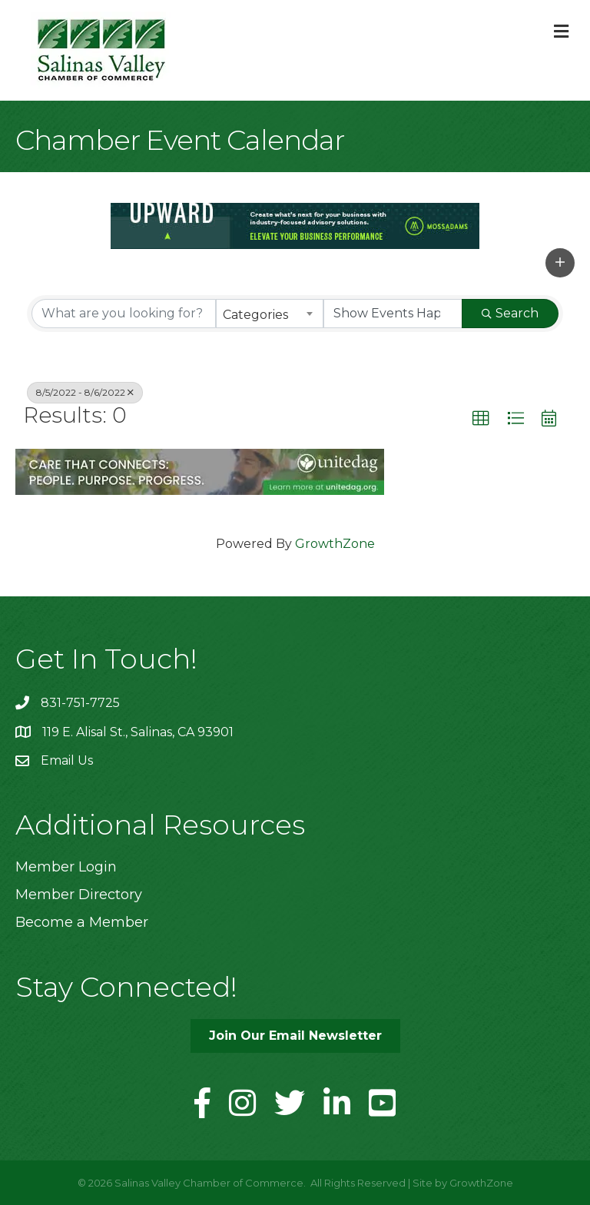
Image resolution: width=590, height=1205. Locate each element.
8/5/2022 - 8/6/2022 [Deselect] (85, 392)
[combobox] (269, 313)
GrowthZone (335, 543)
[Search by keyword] (123, 313)
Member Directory (78, 894)
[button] (560, 262)
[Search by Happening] (393, 313)
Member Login (66, 866)
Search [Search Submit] (510, 313)
